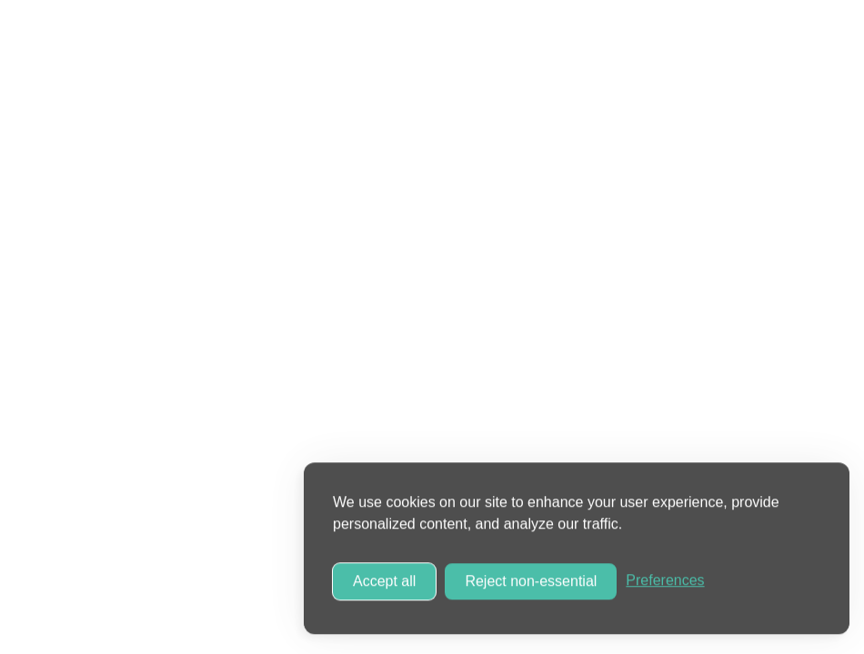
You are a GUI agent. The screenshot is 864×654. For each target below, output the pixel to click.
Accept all (384, 579)
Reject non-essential (531, 579)
